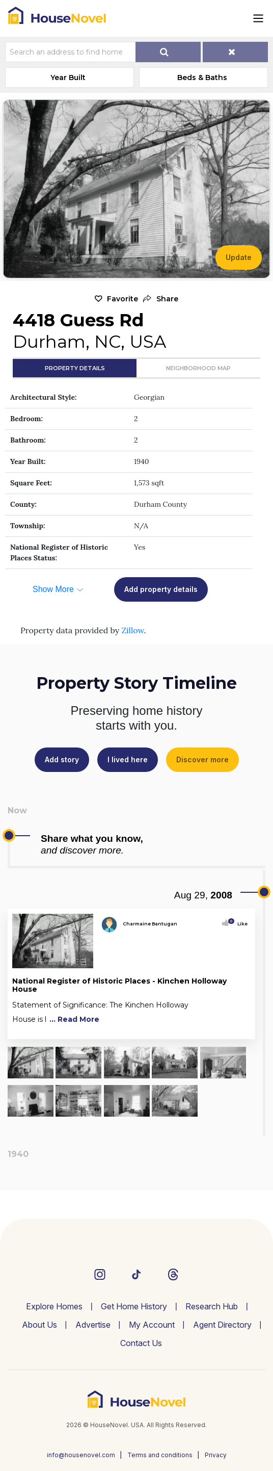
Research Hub (211, 1306)
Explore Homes (54, 1306)
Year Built (68, 77)
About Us (39, 1325)
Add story (62, 759)
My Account (152, 1325)
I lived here (127, 759)
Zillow (132, 630)
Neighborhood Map (198, 368)
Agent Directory (222, 1325)
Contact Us (141, 1343)
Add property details (161, 589)
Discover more (202, 759)
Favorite (122, 298)
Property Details (75, 368)
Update (239, 257)
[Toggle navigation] (258, 18)
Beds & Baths (202, 77)
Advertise (93, 1325)
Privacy (216, 1455)
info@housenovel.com (81, 1455)
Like (239, 923)
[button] (160, 299)
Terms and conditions (160, 1455)
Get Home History (134, 1306)
